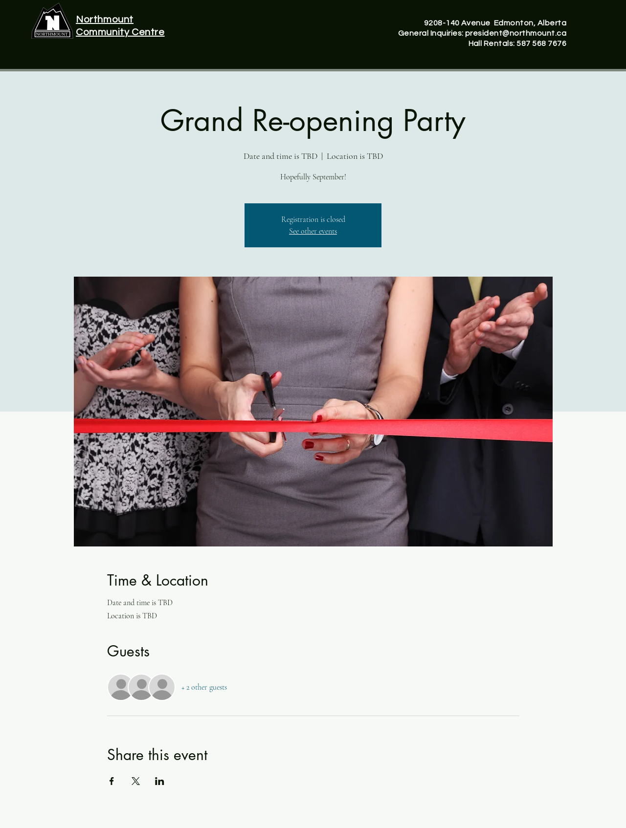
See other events (313, 231)
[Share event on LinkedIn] (159, 781)
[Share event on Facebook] (111, 781)
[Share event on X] (135, 781)
